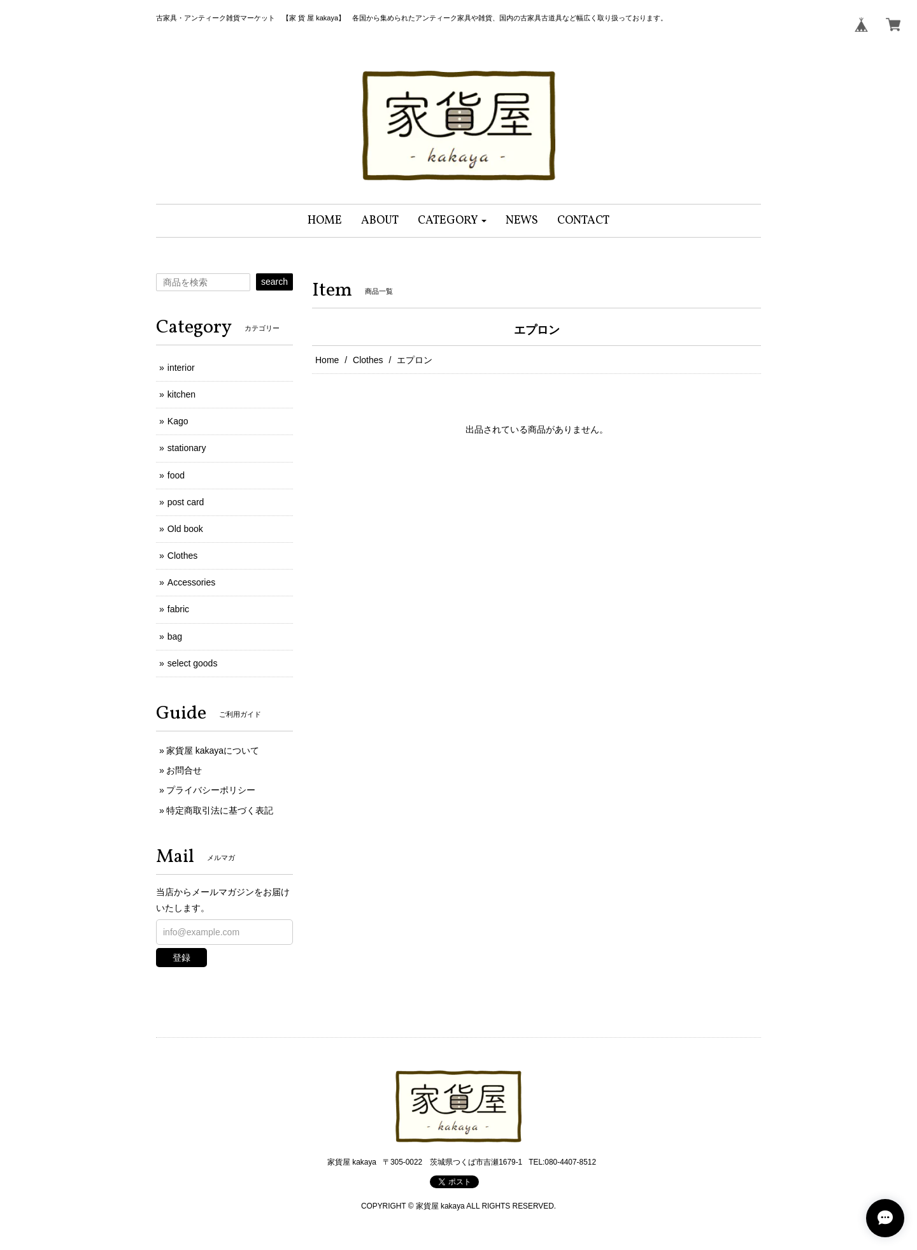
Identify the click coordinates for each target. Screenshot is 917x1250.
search (274, 282)
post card (185, 502)
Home (327, 360)
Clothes (368, 360)
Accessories (191, 582)
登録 (181, 957)
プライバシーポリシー (210, 790)
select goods (192, 663)
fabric (178, 609)
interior (181, 368)
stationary (186, 448)
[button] (452, 221)
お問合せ (184, 770)
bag (174, 636)
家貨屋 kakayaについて (212, 750)
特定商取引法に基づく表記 (219, 810)
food (176, 475)
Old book (185, 529)
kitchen (181, 394)
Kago (177, 421)
